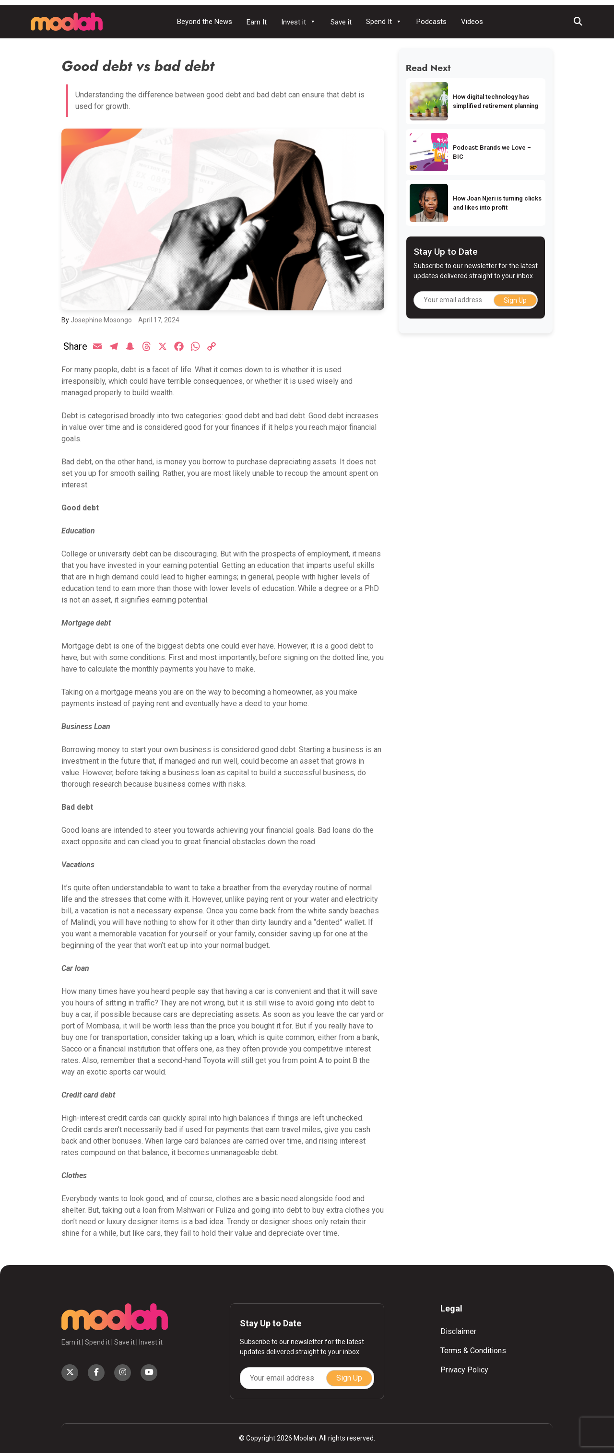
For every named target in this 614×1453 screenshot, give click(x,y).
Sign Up (515, 300)
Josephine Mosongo (101, 320)
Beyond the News (204, 21)
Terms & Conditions (473, 1350)
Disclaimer (458, 1331)
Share (75, 346)
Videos (472, 21)
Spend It (384, 21)
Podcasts (431, 21)
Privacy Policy (464, 1369)
